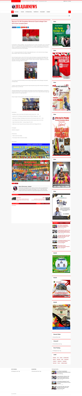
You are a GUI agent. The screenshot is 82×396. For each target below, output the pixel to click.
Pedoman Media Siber (43, 1)
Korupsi (54, 359)
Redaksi (33, 1)
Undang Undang (64, 363)
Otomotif (54, 361)
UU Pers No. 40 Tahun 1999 (26, 1)
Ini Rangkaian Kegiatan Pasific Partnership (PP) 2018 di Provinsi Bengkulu (64, 241)
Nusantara (66, 359)
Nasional (16, 11)
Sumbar (48, 11)
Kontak (36, 1)
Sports (59, 363)
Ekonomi (54, 357)
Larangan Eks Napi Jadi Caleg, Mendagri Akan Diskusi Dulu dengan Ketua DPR (64, 236)
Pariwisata (36, 11)
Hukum (22, 11)
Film (58, 357)
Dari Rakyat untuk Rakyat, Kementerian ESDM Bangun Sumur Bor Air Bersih (63, 226)
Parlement (42, 11)
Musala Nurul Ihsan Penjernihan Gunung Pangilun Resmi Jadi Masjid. (64, 246)
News (62, 359)
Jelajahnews (13, 393)
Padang (16, 183)
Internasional (29, 11)
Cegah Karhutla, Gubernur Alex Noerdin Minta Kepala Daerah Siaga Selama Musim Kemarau (64, 231)
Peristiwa (54, 363)
